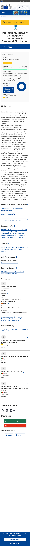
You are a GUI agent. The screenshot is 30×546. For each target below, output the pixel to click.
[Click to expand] (27, 337)
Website (19, 317)
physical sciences (18, 208)
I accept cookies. (15, 539)
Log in (15, 7)
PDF (16, 425)
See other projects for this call (9, 263)
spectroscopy (12, 214)
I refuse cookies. (15, 543)
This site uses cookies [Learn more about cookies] (9, 533)
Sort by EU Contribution (15, 330)
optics (3, 214)
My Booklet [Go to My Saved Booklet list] (20, 435)
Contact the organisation (8, 317)
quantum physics (6, 210)
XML (16, 421)
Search (23, 7)
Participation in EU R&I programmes (11, 318)
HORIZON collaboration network (10, 320)
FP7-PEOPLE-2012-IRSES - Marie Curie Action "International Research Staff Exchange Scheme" (14, 249)
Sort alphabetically (5, 330)
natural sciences (5, 208)
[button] (19, 7)
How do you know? (23, 1)
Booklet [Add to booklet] (9, 435)
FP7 (4, 16)
